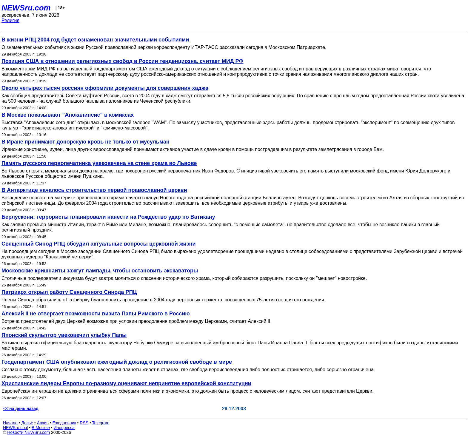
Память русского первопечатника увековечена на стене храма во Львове (99, 163)
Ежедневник (64, 422)
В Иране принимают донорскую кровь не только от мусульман (85, 142)
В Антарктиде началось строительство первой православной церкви (94, 190)
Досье (27, 422)
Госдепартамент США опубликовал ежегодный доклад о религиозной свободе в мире (116, 362)
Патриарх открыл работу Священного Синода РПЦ (69, 292)
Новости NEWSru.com (28, 432)
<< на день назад (21, 408)
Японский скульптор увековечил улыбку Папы (64, 335)
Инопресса (64, 427)
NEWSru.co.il (15, 427)
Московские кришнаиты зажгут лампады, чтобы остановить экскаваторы (99, 271)
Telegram (101, 422)
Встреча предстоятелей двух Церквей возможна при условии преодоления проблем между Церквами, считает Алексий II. (136, 321)
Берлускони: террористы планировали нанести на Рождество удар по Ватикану (108, 217)
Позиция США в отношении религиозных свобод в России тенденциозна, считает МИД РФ (122, 61)
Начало (10, 422)
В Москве (41, 427)
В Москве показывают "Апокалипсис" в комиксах (67, 115)
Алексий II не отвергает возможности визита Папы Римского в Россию (95, 314)
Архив (43, 422)
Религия (10, 20)
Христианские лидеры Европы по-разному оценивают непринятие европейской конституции (126, 383)
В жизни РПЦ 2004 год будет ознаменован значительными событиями (95, 40)
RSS (84, 422)
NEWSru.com (26, 7)
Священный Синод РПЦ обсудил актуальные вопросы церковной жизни (98, 244)
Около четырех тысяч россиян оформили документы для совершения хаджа (104, 88)
